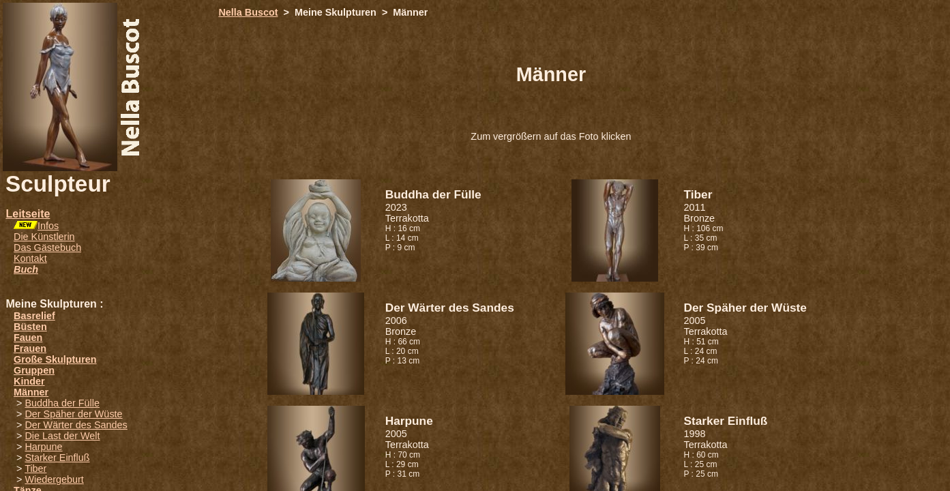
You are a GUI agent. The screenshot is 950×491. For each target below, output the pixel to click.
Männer (31, 392)
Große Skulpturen (55, 359)
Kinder (29, 381)
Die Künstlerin (44, 236)
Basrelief (34, 315)
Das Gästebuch (47, 247)
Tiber (35, 468)
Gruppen (34, 370)
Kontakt (30, 258)
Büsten (30, 326)
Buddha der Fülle (62, 403)
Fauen (28, 337)
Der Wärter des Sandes (76, 424)
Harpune (43, 446)
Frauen (30, 348)
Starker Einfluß (57, 457)
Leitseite (27, 214)
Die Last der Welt (62, 435)
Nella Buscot (248, 12)
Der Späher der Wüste (73, 413)
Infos (48, 225)
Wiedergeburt (54, 479)
